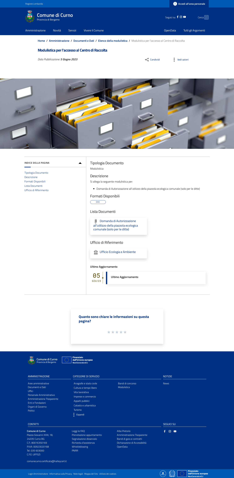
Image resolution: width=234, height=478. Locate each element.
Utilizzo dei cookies (107, 473)
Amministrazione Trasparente (43, 399)
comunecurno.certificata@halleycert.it (47, 461)
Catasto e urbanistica (85, 405)
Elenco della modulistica (112, 41)
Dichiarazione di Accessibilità (131, 443)
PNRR (75, 450)
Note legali (78, 473)
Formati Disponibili (35, 181)
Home (41, 41)
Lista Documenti (33, 186)
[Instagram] (176, 16)
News (166, 383)
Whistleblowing (80, 446)
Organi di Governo (37, 407)
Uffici (30, 391)
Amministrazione (59, 41)
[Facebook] (172, 16)
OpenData (122, 446)
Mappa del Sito (91, 473)
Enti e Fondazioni (37, 403)
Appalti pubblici (81, 401)
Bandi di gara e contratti (129, 439)
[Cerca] (205, 17)
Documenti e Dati (83, 41)
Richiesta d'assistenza (83, 443)
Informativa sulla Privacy (60, 473)
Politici (31, 410)
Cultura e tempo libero (85, 388)
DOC (98, 202)
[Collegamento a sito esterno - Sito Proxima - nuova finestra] (163, 473)
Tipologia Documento (36, 173)
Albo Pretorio (123, 431)
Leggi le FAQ (78, 431)
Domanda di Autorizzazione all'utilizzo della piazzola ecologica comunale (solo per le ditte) (115, 225)
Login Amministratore (38, 473)
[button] (77, 414)
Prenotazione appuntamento (87, 435)
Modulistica (124, 387)
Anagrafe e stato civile (85, 383)
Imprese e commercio (85, 396)
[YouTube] (179, 16)
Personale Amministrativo (41, 395)
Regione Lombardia (34, 3)
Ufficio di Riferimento (36, 190)
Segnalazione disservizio (84, 439)
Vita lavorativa (81, 392)
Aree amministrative (38, 383)
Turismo (78, 410)
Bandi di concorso (127, 383)
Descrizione (31, 177)
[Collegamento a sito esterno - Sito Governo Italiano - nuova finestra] (172, 473)
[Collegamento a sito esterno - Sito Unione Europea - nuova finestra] (77, 360)
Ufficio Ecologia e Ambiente (118, 252)
